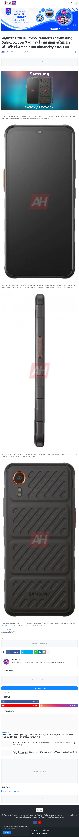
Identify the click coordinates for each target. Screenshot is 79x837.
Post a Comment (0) (39, 688)
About (38, 833)
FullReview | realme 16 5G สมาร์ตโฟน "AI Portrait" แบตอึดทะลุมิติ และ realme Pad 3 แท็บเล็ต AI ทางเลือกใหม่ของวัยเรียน (45, 753)
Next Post (74, 693)
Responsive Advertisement (39, 62)
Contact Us (45, 833)
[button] (2, 3)
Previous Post (6, 693)
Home (3, 34)
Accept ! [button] (6, 832)
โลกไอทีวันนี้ (15, 660)
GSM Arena (10, 630)
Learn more (14, 829)
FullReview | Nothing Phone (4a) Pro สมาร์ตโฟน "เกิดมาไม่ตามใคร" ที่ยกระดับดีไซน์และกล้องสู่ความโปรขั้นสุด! (44, 744)
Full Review (14, 791)
